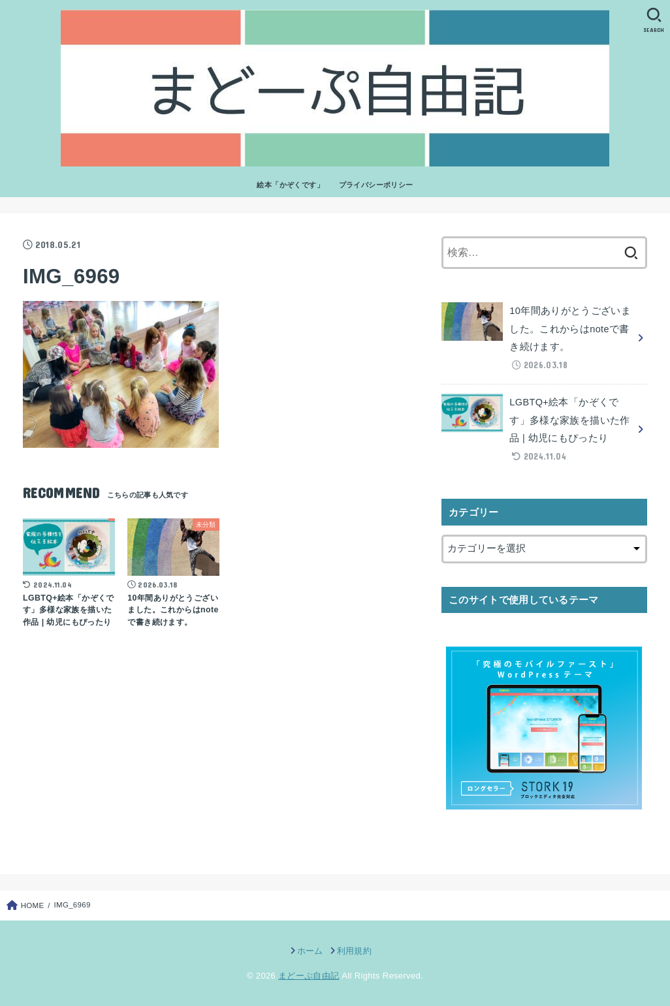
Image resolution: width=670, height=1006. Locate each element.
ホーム (310, 951)
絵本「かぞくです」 (290, 185)
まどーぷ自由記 (308, 976)
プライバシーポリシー (376, 185)
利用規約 (354, 951)
